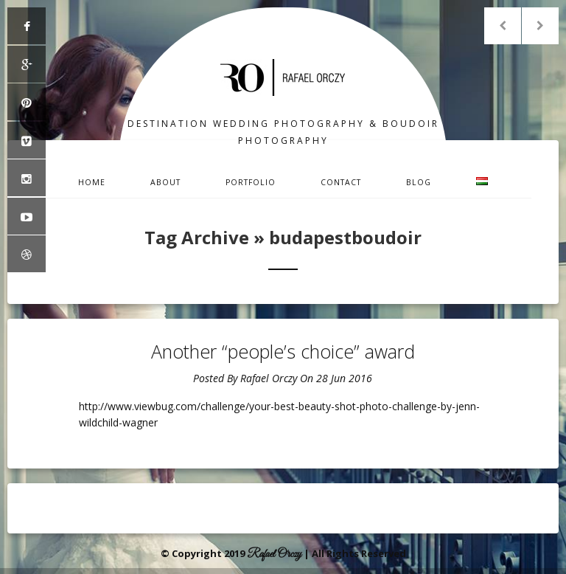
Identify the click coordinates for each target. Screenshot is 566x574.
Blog (418, 182)
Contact (341, 182)
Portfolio (251, 182)
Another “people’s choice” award (283, 351)
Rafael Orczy (268, 378)
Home (91, 182)
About (165, 182)
